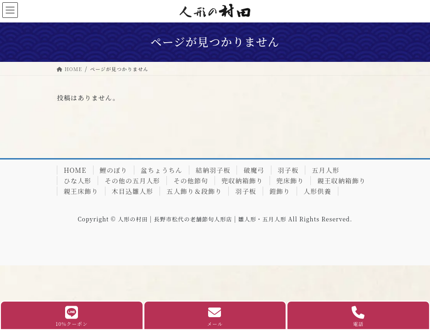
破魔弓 (253, 170)
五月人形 (325, 170)
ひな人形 (77, 180)
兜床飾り (290, 180)
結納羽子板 (213, 170)
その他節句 (190, 180)
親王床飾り (81, 191)
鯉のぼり (113, 170)
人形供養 (317, 191)
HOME (75, 170)
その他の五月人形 (132, 180)
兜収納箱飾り (242, 180)
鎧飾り (280, 191)
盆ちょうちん (161, 170)
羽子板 (288, 170)
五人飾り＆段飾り (194, 191)
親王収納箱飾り (341, 180)
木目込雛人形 (133, 191)
